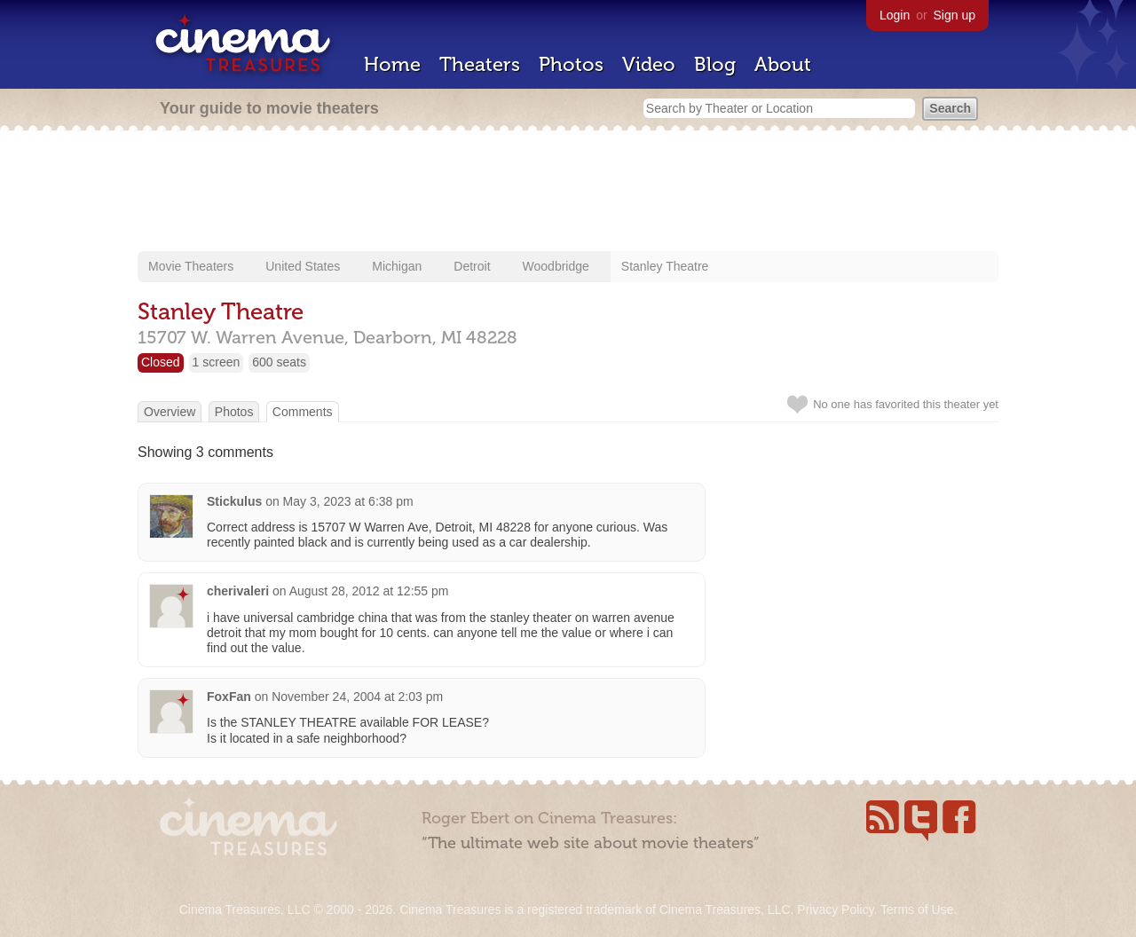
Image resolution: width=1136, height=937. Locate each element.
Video (648, 64)
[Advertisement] (568, 192)
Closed (160, 362)
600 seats (279, 362)
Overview (169, 412)
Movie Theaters (190, 266)
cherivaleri (238, 591)
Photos (571, 64)
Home (392, 64)
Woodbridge (556, 266)
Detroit (472, 266)
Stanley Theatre (665, 266)
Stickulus (234, 501)
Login (895, 15)
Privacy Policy (835, 909)
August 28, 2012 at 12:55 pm (369, 591)
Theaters (479, 64)
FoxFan (229, 696)
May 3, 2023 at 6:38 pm (348, 501)
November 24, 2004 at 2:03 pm (357, 696)
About (782, 64)
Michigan (397, 266)
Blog (715, 64)
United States (302, 266)
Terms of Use (916, 909)
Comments (302, 412)
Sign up (954, 15)
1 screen (217, 362)
